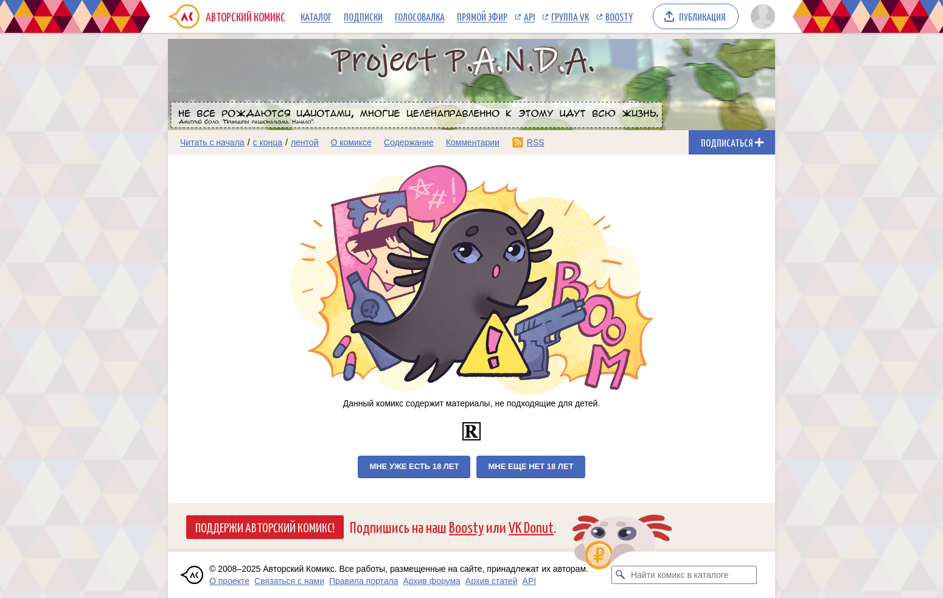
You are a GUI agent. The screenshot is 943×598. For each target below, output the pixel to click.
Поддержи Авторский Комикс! (265, 527)
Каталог (316, 16)
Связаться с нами (289, 581)
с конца (268, 142)
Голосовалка (420, 16)
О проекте (229, 581)
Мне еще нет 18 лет (530, 466)
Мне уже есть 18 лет (414, 466)
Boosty (619, 16)
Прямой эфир (482, 16)
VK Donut (531, 526)
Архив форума (432, 581)
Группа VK (570, 16)
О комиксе (350, 142)
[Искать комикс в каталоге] (620, 574)
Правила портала (363, 581)
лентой (305, 142)
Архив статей (491, 581)
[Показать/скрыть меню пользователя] (760, 16)
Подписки (363, 16)
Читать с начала (212, 142)
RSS (536, 142)
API (529, 16)
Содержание (409, 142)
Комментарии (472, 142)
